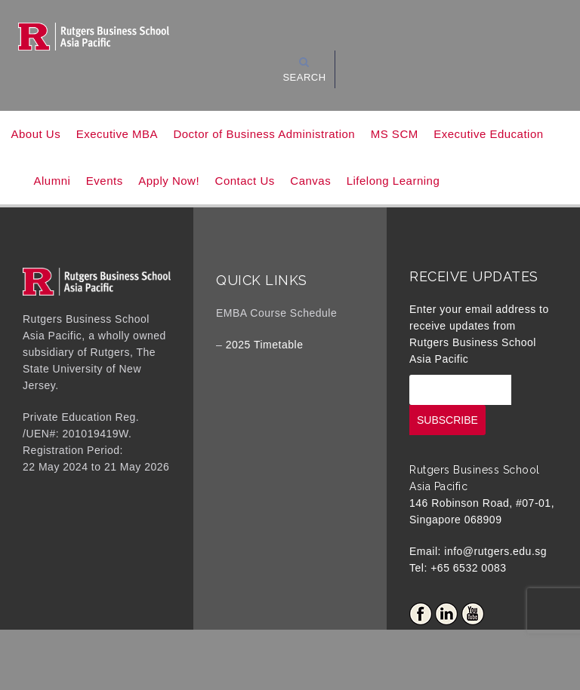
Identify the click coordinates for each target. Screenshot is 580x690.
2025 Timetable (265, 345)
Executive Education (488, 133)
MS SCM (394, 133)
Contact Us (245, 180)
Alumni (52, 180)
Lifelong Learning (393, 180)
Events (104, 180)
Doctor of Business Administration (264, 133)
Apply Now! (168, 180)
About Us (36, 133)
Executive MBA (117, 133)
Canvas (310, 180)
